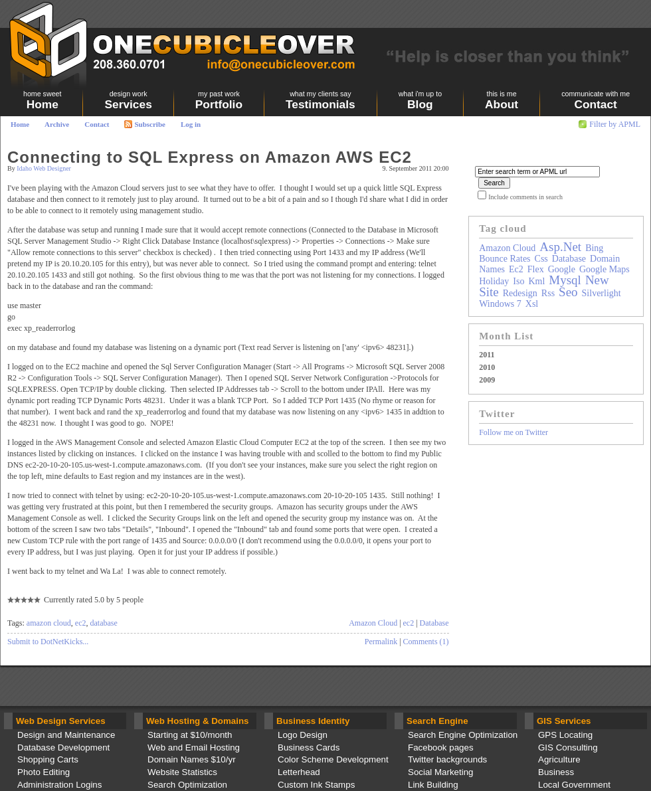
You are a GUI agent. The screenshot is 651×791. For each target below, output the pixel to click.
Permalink (381, 641)
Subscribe (144, 124)
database (103, 623)
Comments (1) (426, 641)
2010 (487, 367)
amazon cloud (49, 623)
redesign (520, 293)
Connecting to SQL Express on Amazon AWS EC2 (209, 157)
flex (535, 269)
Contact (96, 124)
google (561, 269)
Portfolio (218, 100)
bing (594, 248)
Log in (191, 124)
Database (434, 623)
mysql (565, 280)
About (501, 100)
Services (127, 100)
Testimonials (320, 100)
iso (518, 281)
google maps (604, 269)
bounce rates (504, 259)
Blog (420, 100)
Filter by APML (614, 124)
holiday (494, 281)
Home (20, 124)
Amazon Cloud (373, 623)
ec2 (80, 623)
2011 (486, 354)
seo (568, 292)
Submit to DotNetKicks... (47, 641)
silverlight (601, 293)
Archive (57, 124)
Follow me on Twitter (513, 432)
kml (536, 281)
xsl (531, 304)
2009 (487, 380)
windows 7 (500, 304)
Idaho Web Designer (44, 168)
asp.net (560, 247)
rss (548, 293)
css (541, 259)
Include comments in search (525, 197)
